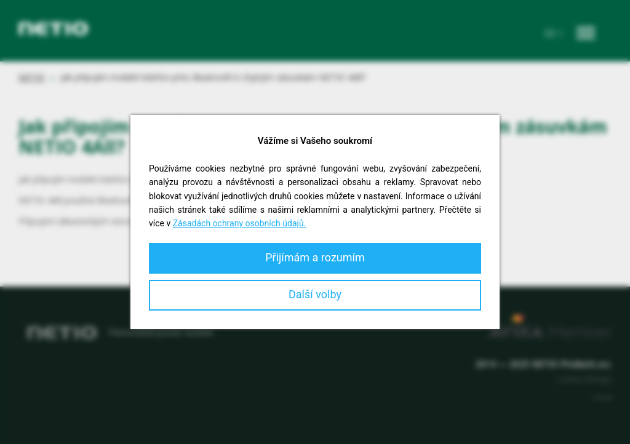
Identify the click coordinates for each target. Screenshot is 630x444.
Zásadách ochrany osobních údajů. (239, 223)
